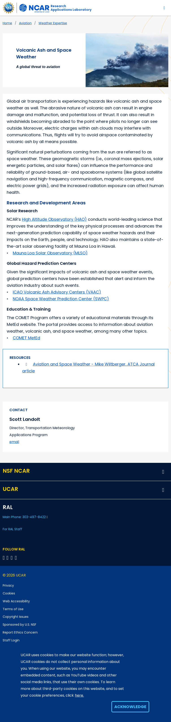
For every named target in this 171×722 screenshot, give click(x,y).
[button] (163, 472)
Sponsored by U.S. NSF (19, 624)
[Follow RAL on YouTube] (12, 557)
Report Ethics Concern (20, 632)
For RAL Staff (12, 529)
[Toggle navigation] (164, 7)
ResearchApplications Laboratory (71, 8)
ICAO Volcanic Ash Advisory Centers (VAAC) (57, 292)
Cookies (9, 593)
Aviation (25, 23)
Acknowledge (130, 706)
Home (7, 23)
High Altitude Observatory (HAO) (54, 219)
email (14, 441)
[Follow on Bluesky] (4, 557)
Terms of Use (13, 609)
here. (79, 695)
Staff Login (11, 640)
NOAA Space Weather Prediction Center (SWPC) (61, 299)
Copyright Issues (15, 616)
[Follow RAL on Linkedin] (8, 557)
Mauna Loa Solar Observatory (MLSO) (50, 253)
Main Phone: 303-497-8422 (25, 517)
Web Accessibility (16, 601)
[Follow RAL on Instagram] (16, 557)
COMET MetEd (26, 338)
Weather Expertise (53, 23)
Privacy (8, 585)
